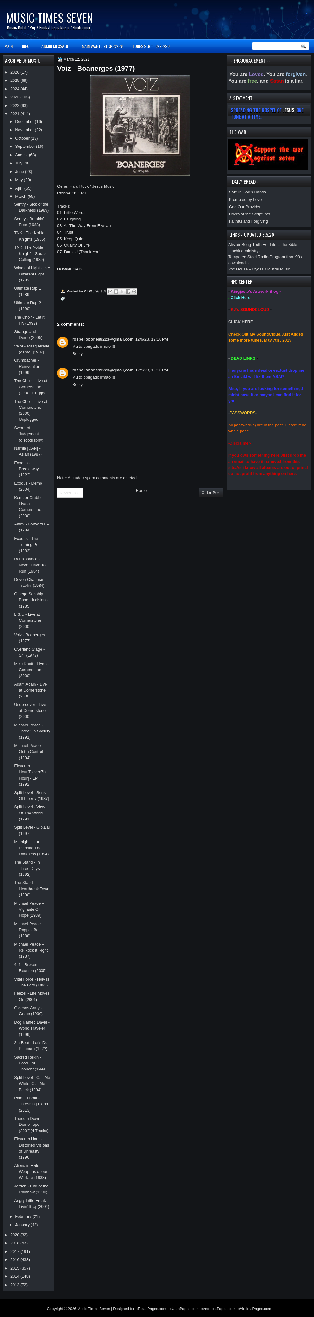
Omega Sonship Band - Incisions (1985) (31, 600)
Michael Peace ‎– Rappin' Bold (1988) (29, 929)
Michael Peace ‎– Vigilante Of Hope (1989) (29, 909)
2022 (15, 105)
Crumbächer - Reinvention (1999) (27, 366)
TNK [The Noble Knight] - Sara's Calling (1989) (30, 253)
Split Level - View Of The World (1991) (29, 812)
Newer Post (70, 493)
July (19, 163)
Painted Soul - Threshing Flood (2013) (31, 1104)
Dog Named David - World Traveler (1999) (32, 1028)
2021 (15, 113)
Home (141, 490)
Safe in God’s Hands (247, 192)
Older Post (211, 492)
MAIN (8, 46)
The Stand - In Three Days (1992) (27, 868)
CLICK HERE (240, 322)
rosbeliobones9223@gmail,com (102, 339)
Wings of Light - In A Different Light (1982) (32, 273)
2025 (15, 80)
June (20, 171)
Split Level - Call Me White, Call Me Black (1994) (32, 1083)
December (25, 121)
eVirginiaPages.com (254, 1309)
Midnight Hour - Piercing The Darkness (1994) (31, 847)
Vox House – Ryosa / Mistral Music (259, 269)
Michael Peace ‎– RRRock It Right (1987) (31, 950)
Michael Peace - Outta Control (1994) (28, 751)
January (22, 1224)
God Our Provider (245, 206)
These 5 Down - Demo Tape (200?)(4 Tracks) (31, 1124)
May (19, 179)
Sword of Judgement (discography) (28, 433)
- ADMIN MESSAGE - (55, 46)
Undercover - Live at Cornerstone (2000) (30, 710)
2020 (15, 1234)
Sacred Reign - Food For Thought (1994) (30, 1063)
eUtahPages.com (184, 1309)
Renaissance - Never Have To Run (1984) (30, 565)
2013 (15, 1284)
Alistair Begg (239, 244)
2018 (15, 1243)
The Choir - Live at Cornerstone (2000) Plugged (30, 386)
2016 (15, 1259)
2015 (15, 1268)
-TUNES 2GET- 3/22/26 (150, 46)
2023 (15, 97)
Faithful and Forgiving (248, 221)
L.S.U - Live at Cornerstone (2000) (27, 620)
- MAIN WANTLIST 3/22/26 (101, 46)
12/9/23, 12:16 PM (151, 339)
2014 (15, 1276)
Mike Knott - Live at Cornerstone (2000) (31, 669)
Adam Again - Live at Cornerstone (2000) (30, 690)
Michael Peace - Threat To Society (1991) (32, 731)
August (22, 155)
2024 (15, 88)
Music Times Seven (49, 17)
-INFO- (25, 46)
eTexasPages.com (151, 1309)
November (25, 129)
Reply (77, 353)
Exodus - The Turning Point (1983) (28, 544)
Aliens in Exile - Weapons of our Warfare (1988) (30, 1171)
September (25, 146)
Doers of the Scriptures (249, 214)
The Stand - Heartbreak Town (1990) (31, 888)
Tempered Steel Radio (248, 256)
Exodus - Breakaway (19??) (26, 468)
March (21, 196)
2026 (15, 72)
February (23, 1216)
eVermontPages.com (218, 1309)
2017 (15, 1251)
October (22, 138)
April (19, 188)
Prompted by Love (245, 199)
